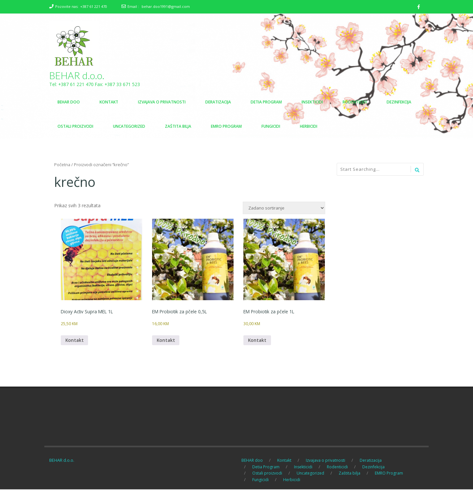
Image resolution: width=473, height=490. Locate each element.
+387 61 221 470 (93, 6)
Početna (62, 165)
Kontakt (74, 341)
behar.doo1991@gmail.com (166, 6)
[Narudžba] (284, 208)
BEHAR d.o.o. (77, 75)
